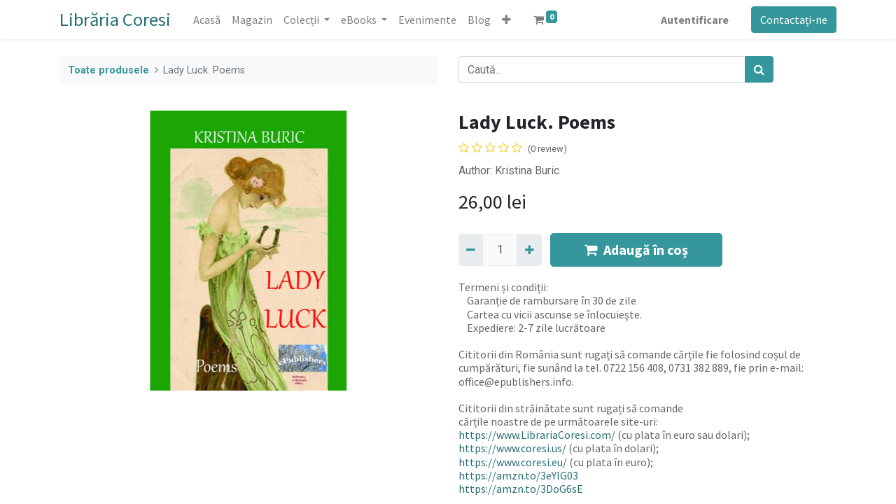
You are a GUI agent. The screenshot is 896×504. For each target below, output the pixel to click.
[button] (506, 20)
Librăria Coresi (115, 19)
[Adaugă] (529, 250)
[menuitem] (207, 20)
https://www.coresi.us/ (512, 448)
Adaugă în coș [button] (636, 249)
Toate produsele (108, 70)
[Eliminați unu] (470, 250)
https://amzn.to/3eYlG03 (518, 475)
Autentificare (695, 20)
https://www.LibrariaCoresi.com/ (536, 435)
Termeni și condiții (502, 287)
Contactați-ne (793, 20)
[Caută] (759, 69)
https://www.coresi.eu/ (512, 462)
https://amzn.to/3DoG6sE (520, 489)
